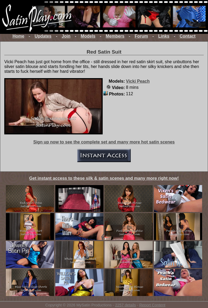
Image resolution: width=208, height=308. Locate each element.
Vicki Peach (138, 81)
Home (18, 36)
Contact (188, 36)
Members (115, 36)
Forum (141, 36)
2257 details (125, 305)
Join (66, 36)
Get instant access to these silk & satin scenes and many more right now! (104, 178)
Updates (42, 36)
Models (88, 36)
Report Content (152, 305)
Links (164, 36)
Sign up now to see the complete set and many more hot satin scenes (104, 142)
